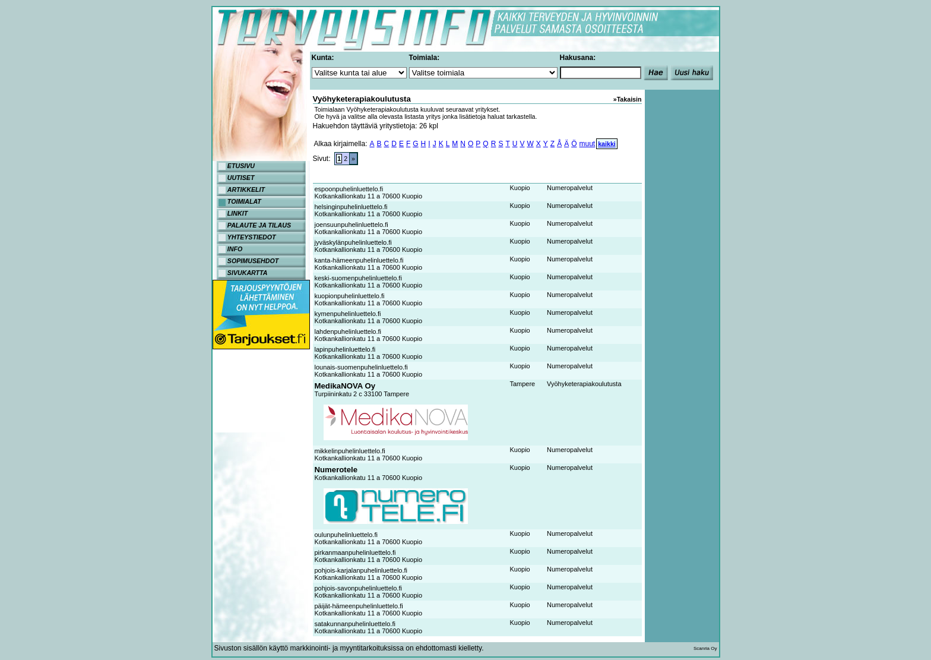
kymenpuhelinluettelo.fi (348, 313)
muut (588, 144)
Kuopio (519, 187)
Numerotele (336, 469)
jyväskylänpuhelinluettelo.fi (353, 242)
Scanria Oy (705, 648)
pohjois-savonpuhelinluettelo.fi (358, 588)
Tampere (522, 383)
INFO (234, 248)
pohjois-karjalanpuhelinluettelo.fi (361, 570)
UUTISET (241, 177)
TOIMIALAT (244, 201)
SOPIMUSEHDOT (252, 260)
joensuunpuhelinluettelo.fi (351, 224)
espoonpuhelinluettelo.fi (349, 188)
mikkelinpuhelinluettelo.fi (350, 450)
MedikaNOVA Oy (345, 385)
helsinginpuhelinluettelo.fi (351, 206)
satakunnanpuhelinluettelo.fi (355, 623)
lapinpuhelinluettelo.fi (345, 349)
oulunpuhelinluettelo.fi (346, 534)
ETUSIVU (241, 165)
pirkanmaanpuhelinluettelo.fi (355, 552)
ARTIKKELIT (246, 189)
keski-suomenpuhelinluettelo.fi (358, 278)
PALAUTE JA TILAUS (259, 225)
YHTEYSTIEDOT (251, 237)
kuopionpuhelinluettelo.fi (350, 295)
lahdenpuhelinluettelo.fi (348, 331)
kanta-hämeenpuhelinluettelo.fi (359, 260)
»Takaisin (627, 99)
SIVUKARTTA (247, 272)
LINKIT (237, 213)
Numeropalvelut (570, 187)
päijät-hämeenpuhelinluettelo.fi (359, 606)
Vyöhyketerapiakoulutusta (584, 383)
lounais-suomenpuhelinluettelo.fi (361, 367)
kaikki (607, 143)
